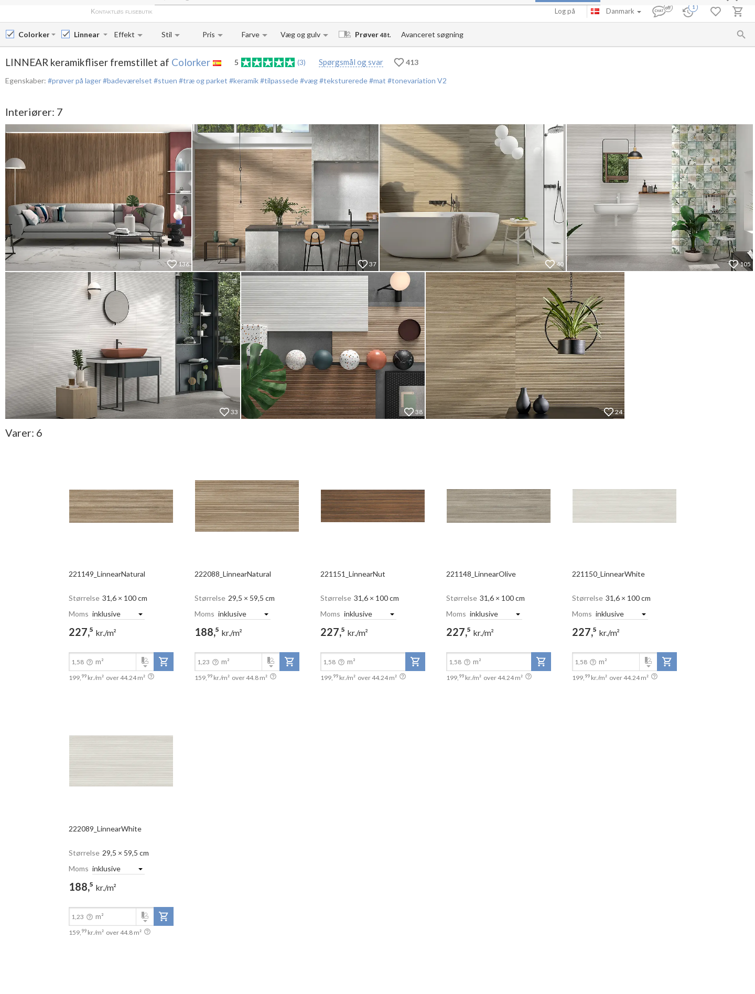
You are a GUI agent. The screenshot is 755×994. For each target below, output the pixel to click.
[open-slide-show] (121, 505)
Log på (565, 11)
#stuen (164, 80)
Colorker (190, 62)
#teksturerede (343, 80)
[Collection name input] (87, 34)
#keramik (243, 80)
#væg (308, 80)
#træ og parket (202, 80)
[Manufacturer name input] (33, 34)
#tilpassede (278, 80)
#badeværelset (126, 80)
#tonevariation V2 (416, 80)
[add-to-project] (164, 661)
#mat (377, 80)
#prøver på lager (74, 80)
